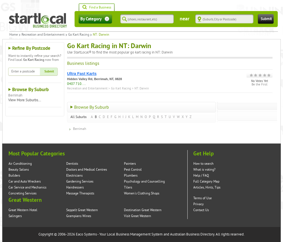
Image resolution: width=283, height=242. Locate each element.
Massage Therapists (80, 193)
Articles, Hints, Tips (206, 187)
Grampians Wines (78, 216)
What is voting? (204, 170)
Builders (14, 175)
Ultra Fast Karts (82, 73)
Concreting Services (22, 193)
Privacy (198, 204)
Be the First (259, 84)
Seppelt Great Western (82, 210)
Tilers (128, 187)
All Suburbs (78, 117)
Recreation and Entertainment (43, 35)
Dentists (72, 164)
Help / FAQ (201, 175)
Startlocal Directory (38, 20)
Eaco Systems (86, 234)
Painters (130, 164)
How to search (203, 164)
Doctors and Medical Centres (86, 170)
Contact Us (201, 210)
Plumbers (131, 175)
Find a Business (96, 7)
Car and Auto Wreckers (24, 181)
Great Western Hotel (22, 210)
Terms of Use (202, 198)
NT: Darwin (141, 88)
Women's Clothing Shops (141, 193)
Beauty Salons (18, 170)
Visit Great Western (137, 216)
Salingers (15, 216)
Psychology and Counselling (144, 181)
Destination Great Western (143, 210)
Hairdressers (75, 187)
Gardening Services (79, 181)
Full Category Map (206, 181)
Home (13, 35)
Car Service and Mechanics (27, 187)
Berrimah (15, 95)
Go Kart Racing (78, 35)
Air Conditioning (20, 164)
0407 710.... (76, 84)
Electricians (74, 175)
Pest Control (133, 170)
